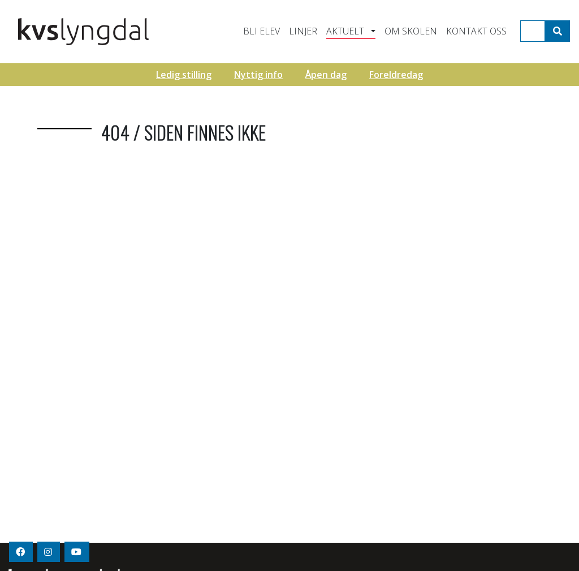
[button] (371, 31)
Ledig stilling (183, 74)
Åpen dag (326, 74)
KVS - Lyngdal (121, 31)
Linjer (303, 31)
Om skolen (410, 31)
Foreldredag (396, 74)
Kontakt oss (476, 31)
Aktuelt (345, 31)
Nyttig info (258, 74)
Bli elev (261, 31)
